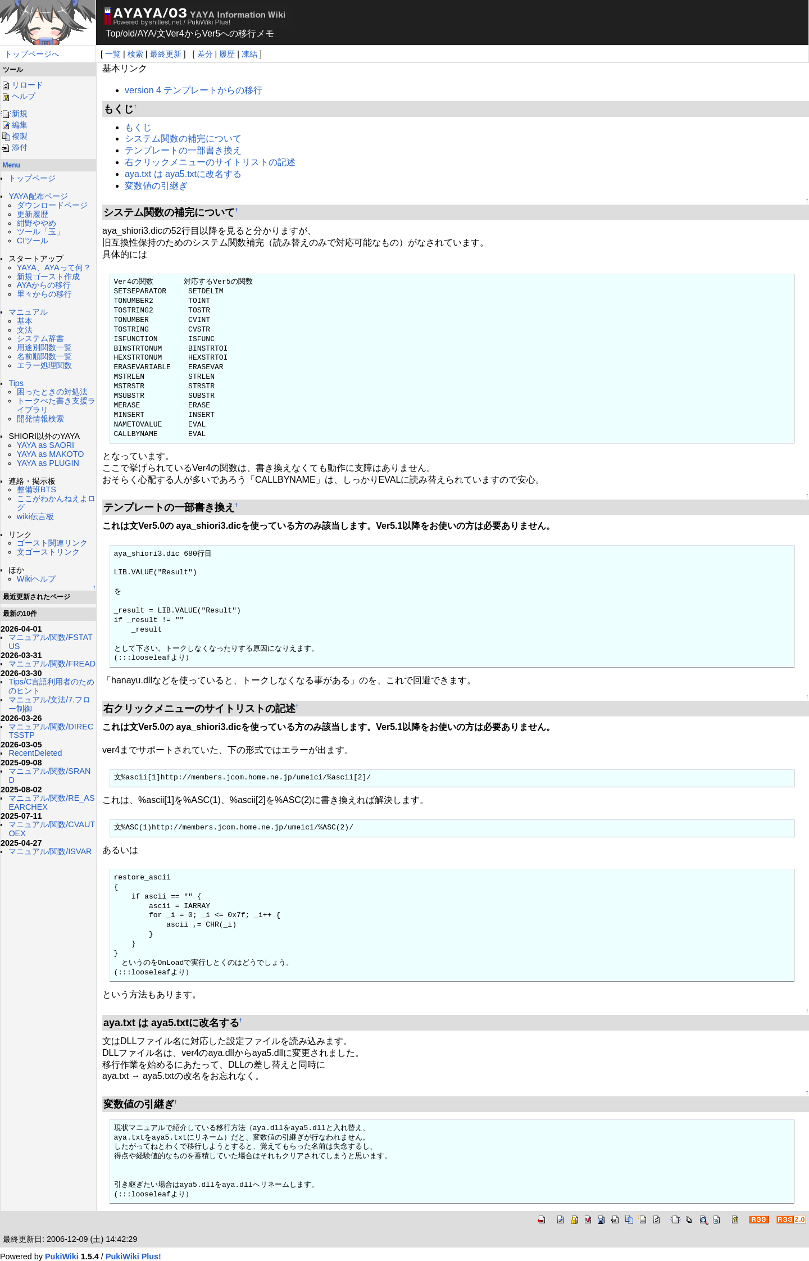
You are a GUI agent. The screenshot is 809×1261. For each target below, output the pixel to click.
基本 (25, 320)
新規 (14, 113)
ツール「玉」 (40, 231)
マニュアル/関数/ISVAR (50, 851)
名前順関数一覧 (44, 356)
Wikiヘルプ (36, 578)
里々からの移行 (44, 293)
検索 (135, 53)
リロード (22, 84)
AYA (146, 33)
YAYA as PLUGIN (48, 463)
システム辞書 (40, 338)
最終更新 (165, 53)
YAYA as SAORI (45, 445)
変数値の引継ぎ (156, 185)
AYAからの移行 (44, 284)
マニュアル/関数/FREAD (52, 663)
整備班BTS (36, 489)
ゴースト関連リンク (52, 542)
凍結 (249, 53)
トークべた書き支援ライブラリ (56, 405)
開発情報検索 (40, 418)
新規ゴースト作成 (48, 276)
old (129, 33)
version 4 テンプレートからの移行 (193, 90)
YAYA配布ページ (37, 196)
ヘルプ (18, 96)
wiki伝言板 (35, 516)
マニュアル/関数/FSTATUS (50, 642)
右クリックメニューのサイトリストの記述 (210, 162)
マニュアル (28, 311)
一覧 (113, 53)
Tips (16, 383)
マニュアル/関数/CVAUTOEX (51, 829)
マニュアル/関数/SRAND (49, 775)
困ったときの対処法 (52, 391)
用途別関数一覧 (44, 347)
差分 (205, 53)
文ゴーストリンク (48, 551)
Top (113, 33)
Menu (11, 165)
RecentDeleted (35, 753)
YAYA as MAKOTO (50, 454)
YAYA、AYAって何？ (54, 267)
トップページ (32, 178)
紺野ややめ (36, 223)
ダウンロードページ (52, 205)
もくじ (138, 127)
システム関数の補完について (183, 138)
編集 (14, 124)
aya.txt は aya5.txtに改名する (183, 174)
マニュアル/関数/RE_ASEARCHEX (51, 802)
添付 (14, 147)
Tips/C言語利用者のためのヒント (51, 686)
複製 (14, 135)
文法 (25, 329)
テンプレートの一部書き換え (183, 150)
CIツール (32, 240)
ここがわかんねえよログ (56, 503)
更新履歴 (32, 214)
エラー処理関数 (44, 365)
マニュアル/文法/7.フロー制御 (49, 704)
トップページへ (32, 53)
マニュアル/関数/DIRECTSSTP (50, 731)
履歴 (227, 53)
